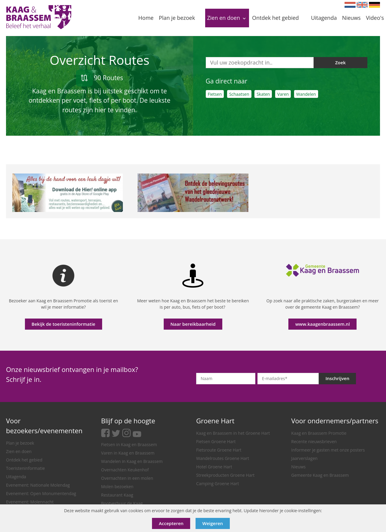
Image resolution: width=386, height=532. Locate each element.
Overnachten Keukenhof (125, 470)
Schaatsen (239, 94)
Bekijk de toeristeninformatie (63, 324)
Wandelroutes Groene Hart (222, 458)
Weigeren (212, 523)
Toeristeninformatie (25, 468)
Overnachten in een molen (127, 478)
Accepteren (171, 523)
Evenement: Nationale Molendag (38, 485)
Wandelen (306, 94)
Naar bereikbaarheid (192, 324)
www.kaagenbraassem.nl (322, 324)
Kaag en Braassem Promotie (319, 433)
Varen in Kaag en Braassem (128, 453)
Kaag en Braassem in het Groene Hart (233, 433)
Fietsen (215, 94)
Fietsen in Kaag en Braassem (129, 444)
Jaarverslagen (304, 458)
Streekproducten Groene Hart (225, 475)
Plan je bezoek (20, 443)
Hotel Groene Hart (214, 467)
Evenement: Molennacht (29, 502)
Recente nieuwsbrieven (314, 441)
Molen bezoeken (117, 486)
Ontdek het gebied (24, 460)
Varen (283, 94)
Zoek (340, 62)
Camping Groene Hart (217, 483)
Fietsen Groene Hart (216, 441)
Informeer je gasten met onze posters (328, 450)
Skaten (263, 94)
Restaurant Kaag (117, 495)
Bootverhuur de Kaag (122, 503)
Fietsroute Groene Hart (219, 450)
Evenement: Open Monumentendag (41, 493)
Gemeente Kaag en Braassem (320, 475)
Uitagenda (16, 476)
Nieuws (298, 467)
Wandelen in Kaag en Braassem (132, 461)
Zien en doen (19, 451)
